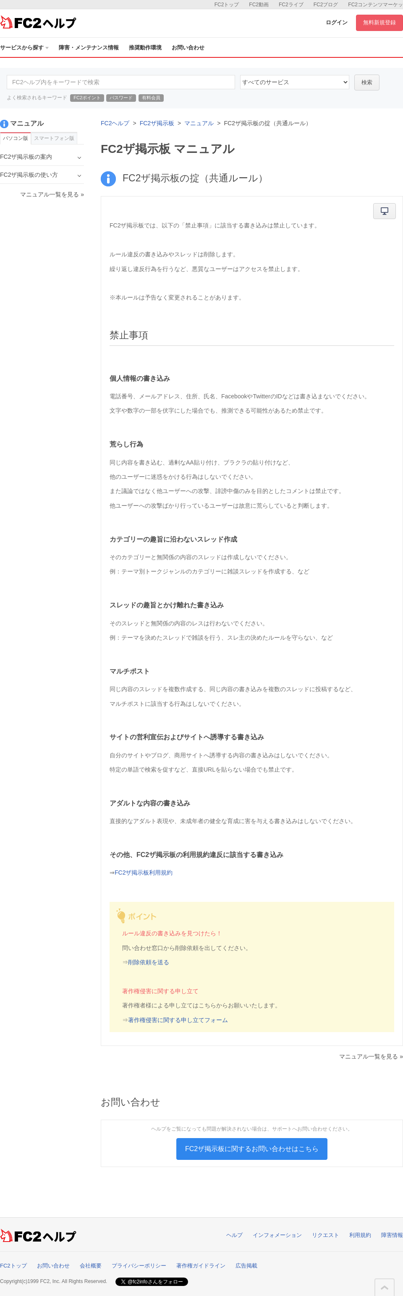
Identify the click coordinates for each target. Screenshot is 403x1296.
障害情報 (392, 1235)
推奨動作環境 (145, 47)
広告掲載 (246, 1265)
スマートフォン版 (54, 138)
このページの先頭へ (384, 1287)
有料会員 (151, 97)
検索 (366, 82)
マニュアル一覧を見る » (371, 1056)
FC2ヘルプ (115, 123)
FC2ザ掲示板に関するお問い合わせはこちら (252, 1148)
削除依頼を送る (148, 962)
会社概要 (91, 1265)
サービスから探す (24, 47)
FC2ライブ (291, 5)
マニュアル (199, 123)
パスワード (121, 97)
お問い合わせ (188, 47)
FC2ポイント (87, 97)
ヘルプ (234, 1235)
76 (294, 82)
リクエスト (325, 1235)
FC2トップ (227, 5)
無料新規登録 (379, 22)
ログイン (337, 22)
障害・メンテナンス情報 (89, 47)
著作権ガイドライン (200, 1265)
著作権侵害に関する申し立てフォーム (178, 1020)
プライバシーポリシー (139, 1265)
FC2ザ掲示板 (157, 123)
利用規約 (360, 1235)
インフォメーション (277, 1235)
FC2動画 (259, 5)
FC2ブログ (326, 5)
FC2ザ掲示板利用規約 (144, 872)
